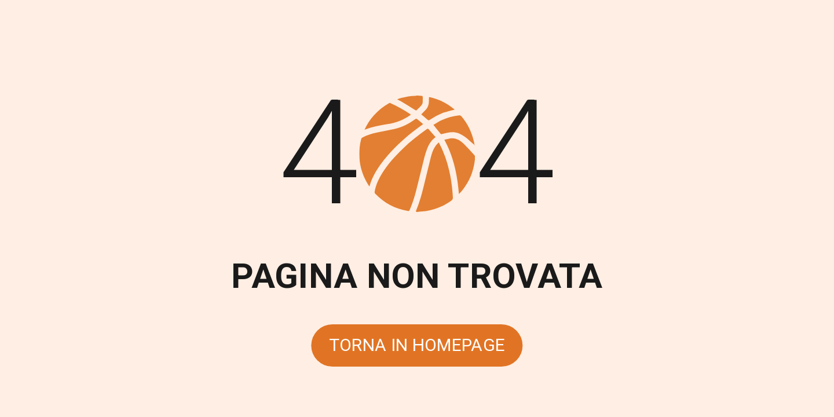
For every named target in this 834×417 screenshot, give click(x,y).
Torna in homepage (417, 345)
